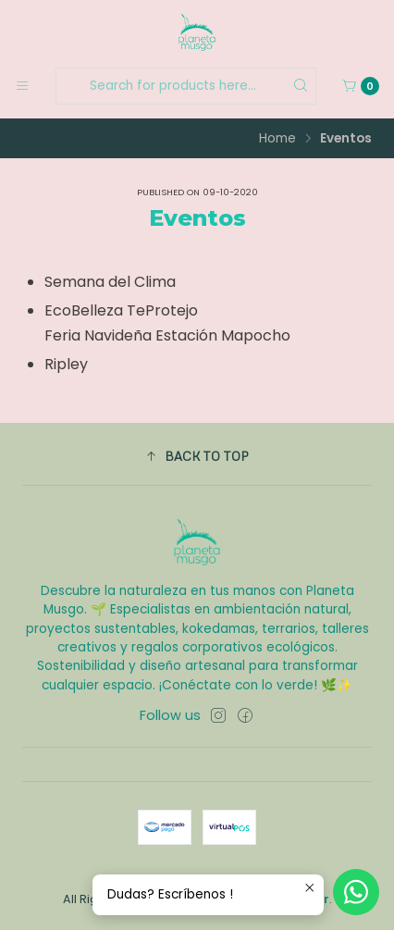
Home (277, 138)
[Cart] (361, 86)
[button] (197, 456)
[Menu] (22, 86)
